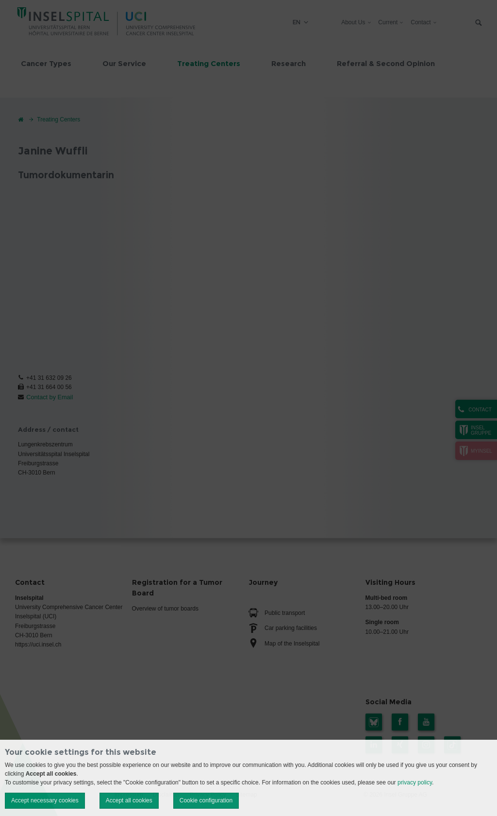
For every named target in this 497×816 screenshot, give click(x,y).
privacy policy (415, 782)
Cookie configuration (206, 800)
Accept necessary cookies (45, 800)
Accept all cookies (129, 800)
